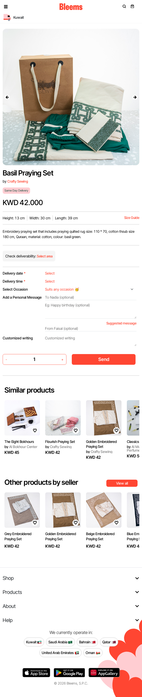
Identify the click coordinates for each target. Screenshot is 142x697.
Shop (8, 578)
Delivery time (14, 281)
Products (12, 592)
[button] (6, 7)
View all (122, 483)
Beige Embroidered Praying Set (100, 536)
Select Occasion (15, 289)
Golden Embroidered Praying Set (101, 444)
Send (103, 359)
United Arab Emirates (60, 652)
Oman (93, 652)
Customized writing (18, 338)
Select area (44, 256)
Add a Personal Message (22, 297)
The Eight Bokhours (19, 441)
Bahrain (87, 642)
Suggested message (121, 323)
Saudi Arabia (60, 642)
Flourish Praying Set (60, 441)
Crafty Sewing (17, 181)
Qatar (109, 642)
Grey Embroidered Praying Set (17, 536)
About (9, 606)
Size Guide (131, 218)
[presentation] (7, 97)
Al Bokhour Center (20, 446)
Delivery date (14, 273)
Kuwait (34, 642)
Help (8, 620)
